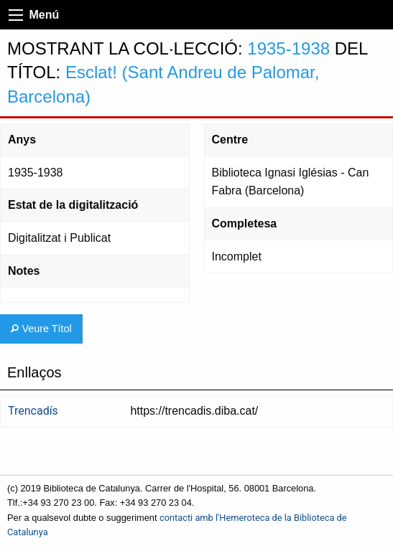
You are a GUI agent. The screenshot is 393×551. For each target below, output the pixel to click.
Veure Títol (41, 328)
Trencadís (33, 411)
